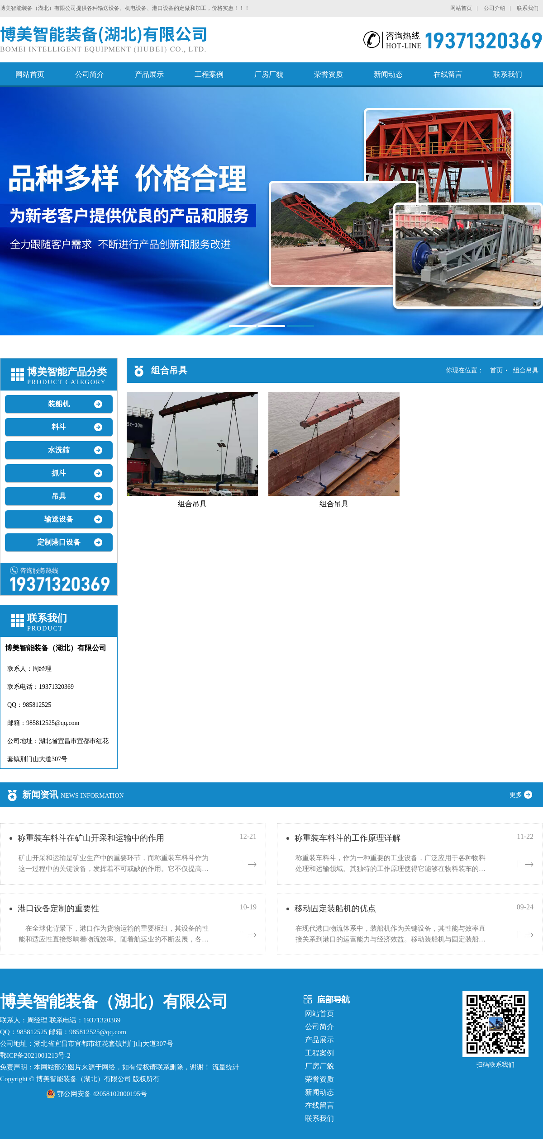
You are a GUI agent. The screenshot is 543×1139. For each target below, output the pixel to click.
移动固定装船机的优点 (335, 908)
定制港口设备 (59, 542)
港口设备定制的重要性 (58, 908)
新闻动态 (388, 74)
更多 (524, 794)
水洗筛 (59, 450)
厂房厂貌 (268, 74)
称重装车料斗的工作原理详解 (347, 837)
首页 (496, 370)
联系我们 (527, 8)
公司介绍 (494, 8)
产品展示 (149, 74)
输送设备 (58, 519)
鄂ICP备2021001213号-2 (35, 1055)
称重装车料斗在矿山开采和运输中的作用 (91, 837)
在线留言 (447, 74)
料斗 (59, 427)
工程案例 (209, 74)
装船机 (59, 404)
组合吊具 (525, 370)
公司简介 (89, 74)
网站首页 (461, 8)
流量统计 (225, 1067)
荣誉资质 (328, 74)
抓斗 (59, 473)
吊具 (59, 496)
